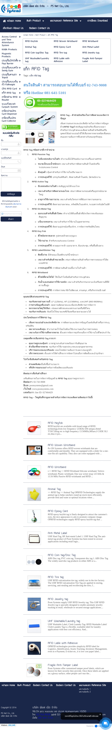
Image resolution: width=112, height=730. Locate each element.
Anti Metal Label (57, 533)
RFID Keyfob (55, 423)
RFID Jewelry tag (58, 599)
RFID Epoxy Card (58, 511)
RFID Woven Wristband (61, 445)
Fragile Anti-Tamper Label (63, 665)
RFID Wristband (57, 467)
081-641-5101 (45, 718)
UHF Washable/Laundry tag (64, 621)
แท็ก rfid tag (35, 75)
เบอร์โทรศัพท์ (6, 158)
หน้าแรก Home (28, 35)
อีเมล (3, 166)
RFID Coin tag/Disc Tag (62, 555)
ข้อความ (4, 175)
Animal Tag (54, 489)
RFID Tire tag (56, 577)
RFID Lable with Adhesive (63, 643)
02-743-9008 (43, 714)
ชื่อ (2, 140)
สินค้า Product (40, 35)
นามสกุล (4, 149)
